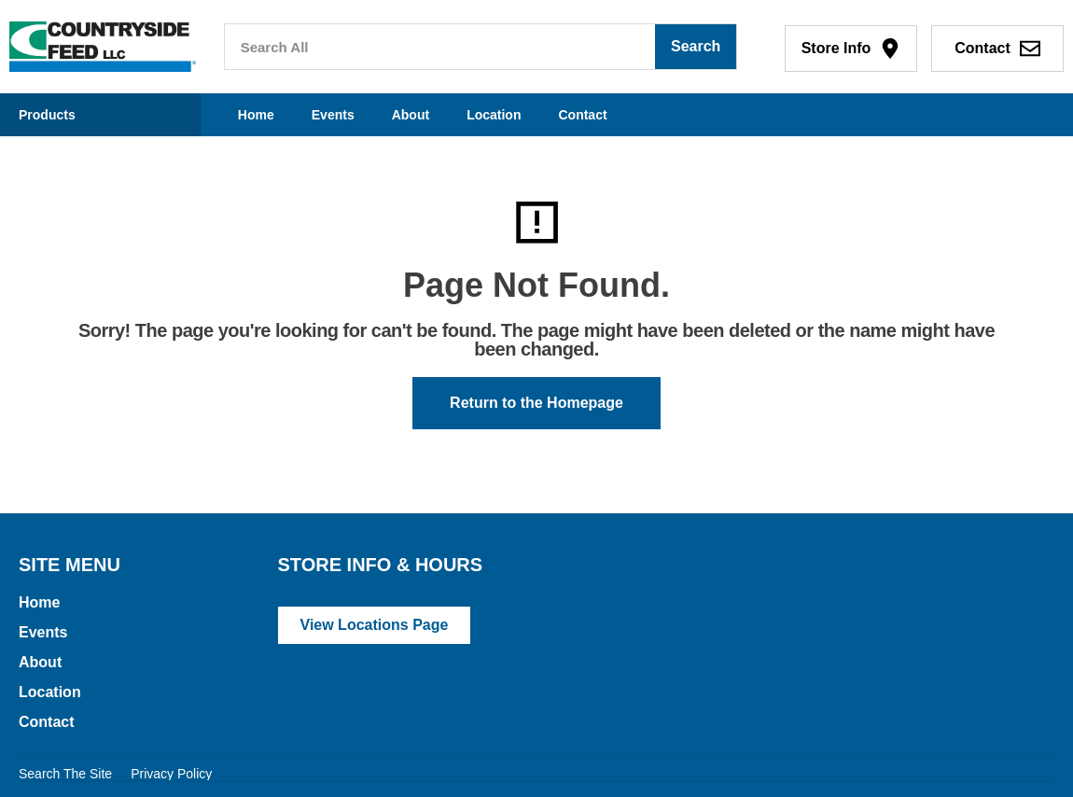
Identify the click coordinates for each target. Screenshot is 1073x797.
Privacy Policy (171, 773)
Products (47, 114)
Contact (582, 114)
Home (256, 114)
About (410, 114)
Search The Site (65, 773)
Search (695, 46)
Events (333, 114)
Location (494, 114)
